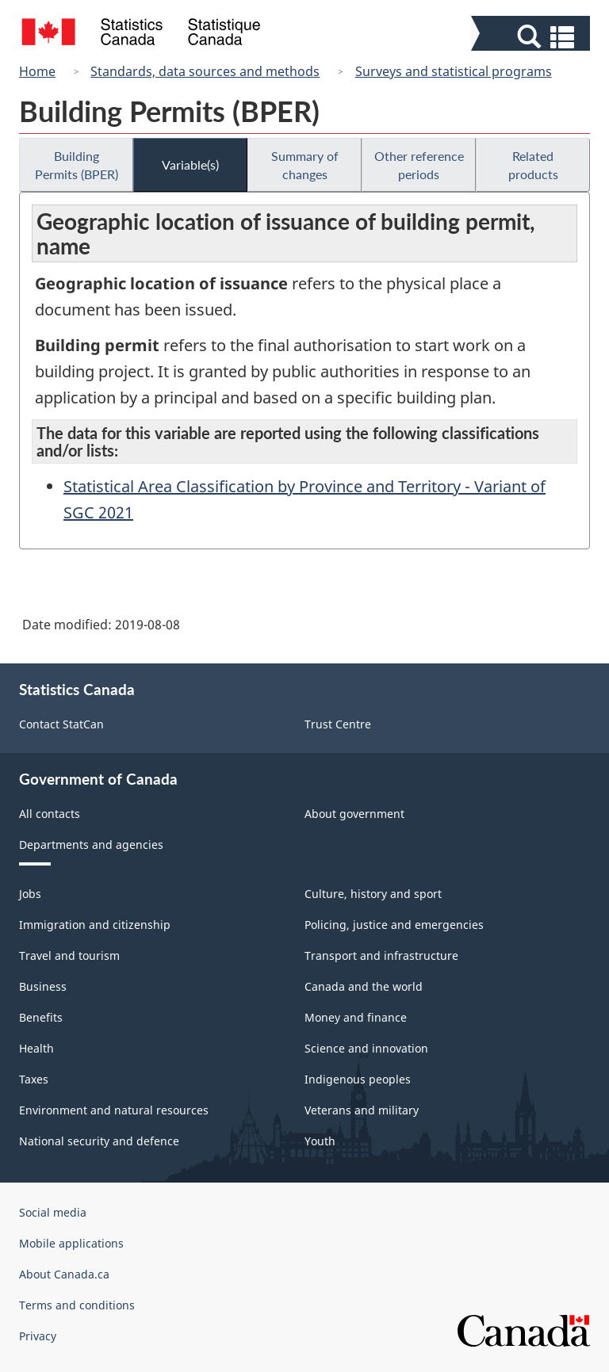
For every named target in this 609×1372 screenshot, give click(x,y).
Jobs (30, 893)
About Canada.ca (64, 1274)
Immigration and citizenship (94, 924)
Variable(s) (190, 164)
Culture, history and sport (373, 893)
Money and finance (355, 1017)
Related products (533, 165)
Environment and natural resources (114, 1110)
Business (43, 986)
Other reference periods (419, 165)
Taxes (33, 1079)
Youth (319, 1140)
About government (354, 813)
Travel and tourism (69, 955)
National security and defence (99, 1140)
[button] (532, 36)
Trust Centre (337, 724)
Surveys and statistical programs (453, 71)
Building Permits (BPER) (76, 165)
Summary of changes (305, 165)
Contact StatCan (61, 724)
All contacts (49, 813)
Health (36, 1048)
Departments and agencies (91, 844)
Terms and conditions (77, 1305)
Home (37, 71)
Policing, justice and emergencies (394, 924)
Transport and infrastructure (381, 955)
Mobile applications (71, 1243)
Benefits (41, 1017)
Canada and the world (363, 986)
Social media (52, 1212)
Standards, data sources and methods (205, 71)
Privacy (37, 1335)
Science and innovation (366, 1048)
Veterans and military (361, 1110)
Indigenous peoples (357, 1079)
